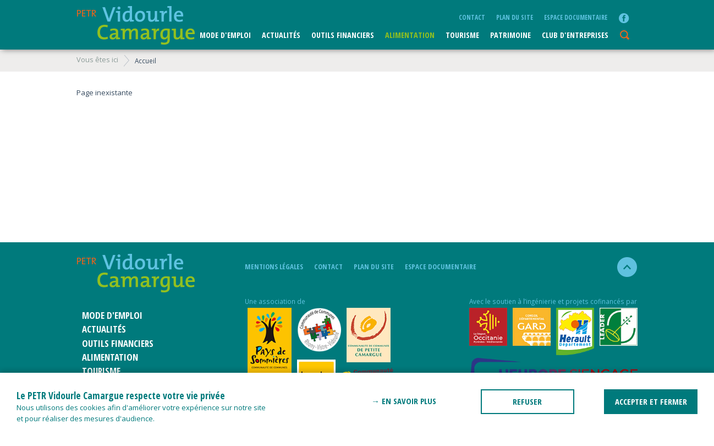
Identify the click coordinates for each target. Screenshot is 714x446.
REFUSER (527, 401)
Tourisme (462, 35)
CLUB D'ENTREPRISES (575, 35)
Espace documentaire (575, 17)
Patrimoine (510, 35)
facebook (623, 18)
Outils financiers (342, 35)
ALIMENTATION (410, 35)
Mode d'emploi (225, 35)
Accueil (145, 60)
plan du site (514, 17)
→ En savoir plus (403, 400)
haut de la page (622, 267)
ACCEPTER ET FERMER (651, 401)
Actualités (281, 35)
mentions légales (274, 266)
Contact (472, 17)
